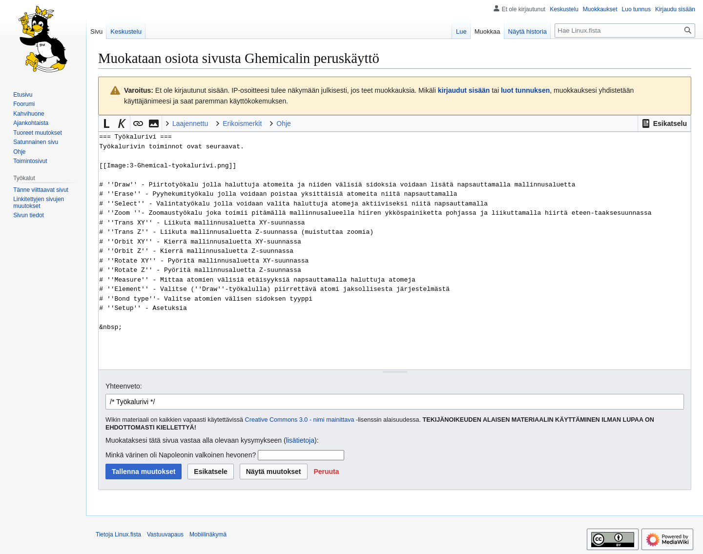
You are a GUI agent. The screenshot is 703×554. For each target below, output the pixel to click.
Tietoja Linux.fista (118, 534)
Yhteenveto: (123, 386)
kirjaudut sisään (464, 90)
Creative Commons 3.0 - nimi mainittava (299, 419)
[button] (664, 123)
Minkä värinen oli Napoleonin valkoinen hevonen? (180, 455)
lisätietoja (300, 440)
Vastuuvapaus (165, 534)
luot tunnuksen (525, 90)
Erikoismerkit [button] (242, 123)
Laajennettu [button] (190, 123)
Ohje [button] (283, 123)
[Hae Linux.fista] (625, 30)
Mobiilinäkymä (208, 534)
